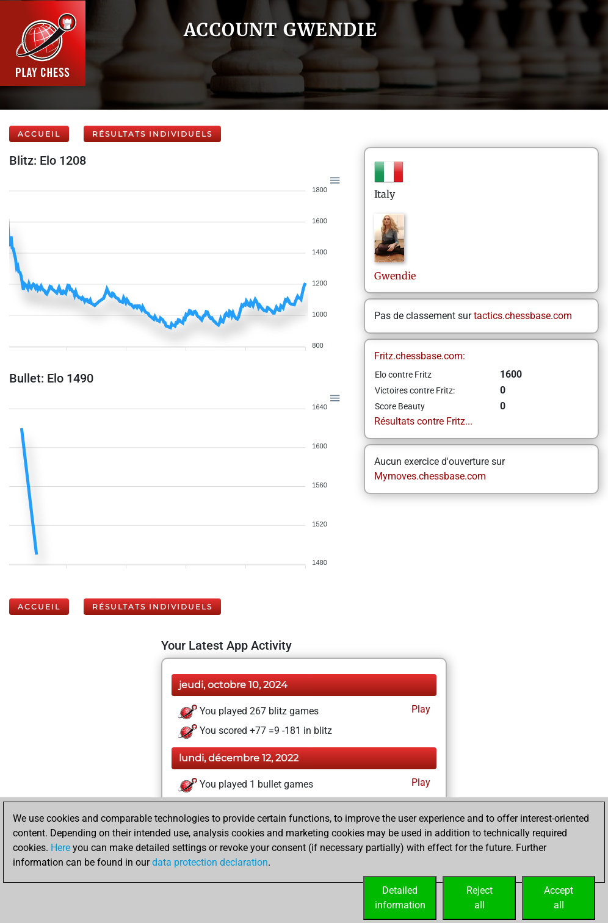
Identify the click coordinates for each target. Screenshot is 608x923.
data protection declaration (210, 862)
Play (419, 709)
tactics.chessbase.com (523, 315)
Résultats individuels (152, 133)
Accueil (39, 133)
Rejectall (479, 898)
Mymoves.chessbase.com (430, 476)
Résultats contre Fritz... (423, 421)
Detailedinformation (400, 898)
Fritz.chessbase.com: (419, 356)
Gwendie (396, 276)
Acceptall (558, 898)
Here (60, 847)
